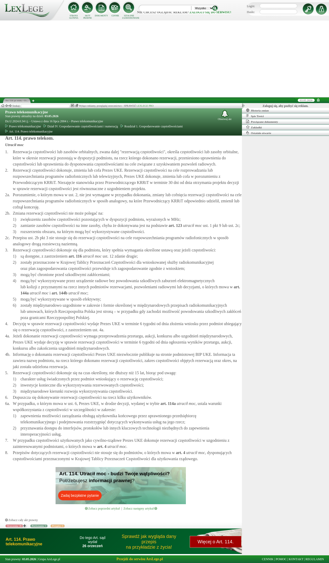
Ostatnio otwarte (258, 133)
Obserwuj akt (225, 115)
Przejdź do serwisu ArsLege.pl (139, 559)
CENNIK (115, 16)
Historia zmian (257, 110)
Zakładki (254, 127)
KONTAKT (296, 559)
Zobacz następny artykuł (140, 508)
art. (175, 225)
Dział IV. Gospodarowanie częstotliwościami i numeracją (81, 126)
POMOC (281, 559)
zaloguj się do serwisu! (210, 12)
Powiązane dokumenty (262, 121)
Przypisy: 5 (57, 526)
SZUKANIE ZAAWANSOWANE (129, 17)
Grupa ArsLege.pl (49, 559)
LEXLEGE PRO (145, 105)
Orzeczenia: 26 (14, 526)
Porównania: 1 (39, 526)
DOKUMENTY (101, 16)
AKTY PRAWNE (87, 17)
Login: (251, 6)
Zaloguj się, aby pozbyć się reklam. (286, 106)
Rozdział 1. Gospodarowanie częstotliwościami (152, 126)
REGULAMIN (314, 559)
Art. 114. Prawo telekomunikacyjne (29, 131)
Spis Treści (255, 116)
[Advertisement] (164, 59)
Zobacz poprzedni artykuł (102, 508)
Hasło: (251, 12)
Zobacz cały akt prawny (21, 520)
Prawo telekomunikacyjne (26, 112)
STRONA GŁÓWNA (73, 17)
